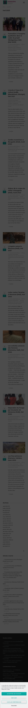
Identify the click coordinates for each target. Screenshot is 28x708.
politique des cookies (5, 689)
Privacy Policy (14, 705)
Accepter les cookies (14, 693)
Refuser (14, 698)
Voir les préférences (14, 702)
